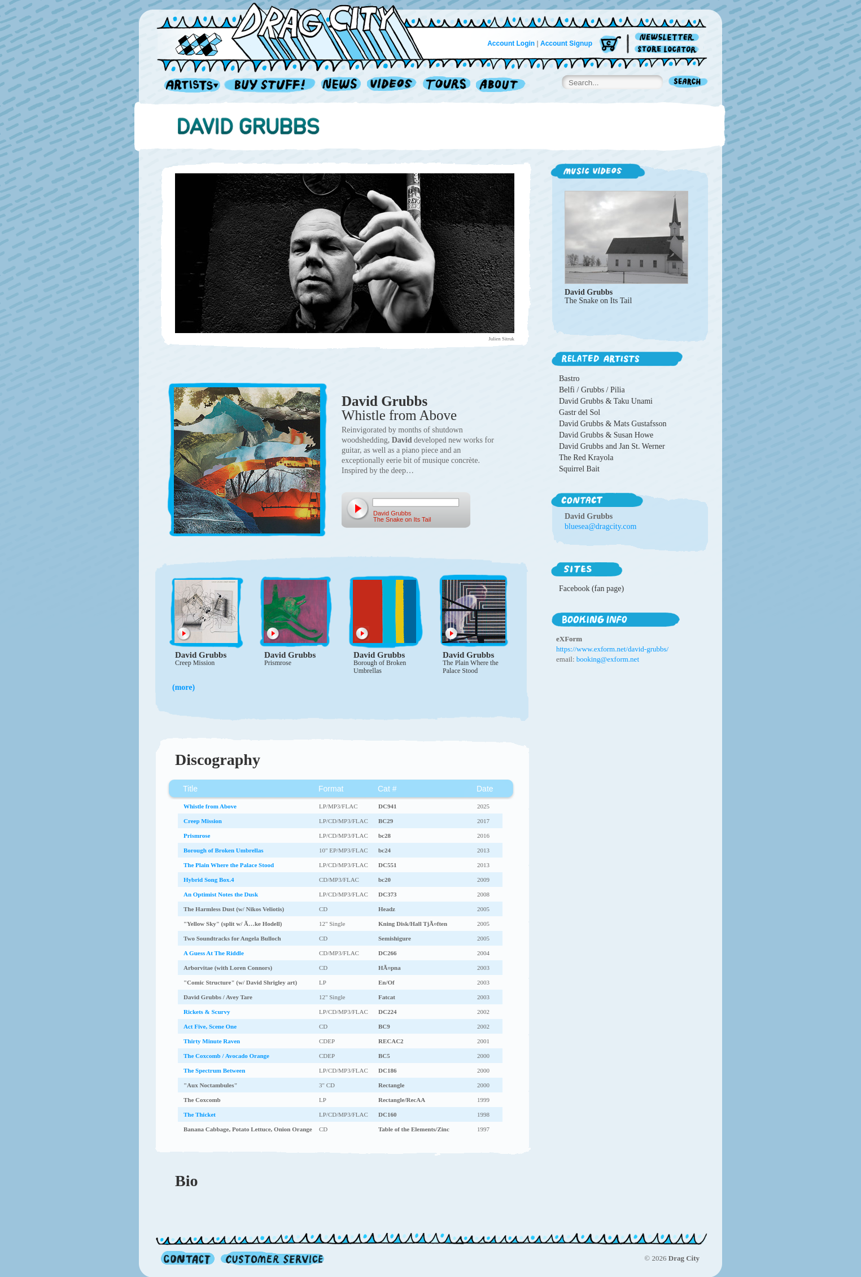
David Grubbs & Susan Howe (606, 435)
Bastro (569, 378)
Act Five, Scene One (210, 1026)
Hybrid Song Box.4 (208, 879)
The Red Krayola (586, 457)
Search (688, 83)
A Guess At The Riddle (213, 953)
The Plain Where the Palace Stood (471, 667)
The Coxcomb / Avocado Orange (226, 1055)
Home (297, 30)
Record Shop (271, 85)
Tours (446, 85)
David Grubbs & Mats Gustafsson (613, 423)
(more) (183, 687)
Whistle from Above (399, 415)
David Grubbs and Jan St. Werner (612, 446)
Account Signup (566, 43)
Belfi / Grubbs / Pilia (592, 390)
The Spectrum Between (214, 1070)
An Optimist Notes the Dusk (220, 894)
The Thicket (199, 1114)
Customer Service (271, 1258)
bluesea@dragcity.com (600, 526)
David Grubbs (384, 401)
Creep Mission (195, 663)
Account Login (511, 43)
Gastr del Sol (579, 412)
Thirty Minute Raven (211, 1041)
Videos (392, 85)
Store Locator (668, 49)
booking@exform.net (607, 659)
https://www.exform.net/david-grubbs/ (612, 649)
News (341, 85)
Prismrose (277, 663)
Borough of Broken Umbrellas (379, 667)
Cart (610, 45)
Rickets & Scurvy (206, 1011)
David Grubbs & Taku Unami (606, 401)
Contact (187, 1258)
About (500, 85)
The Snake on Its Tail (598, 300)
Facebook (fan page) (591, 588)
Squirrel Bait (579, 469)
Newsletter (668, 37)
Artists (189, 85)
